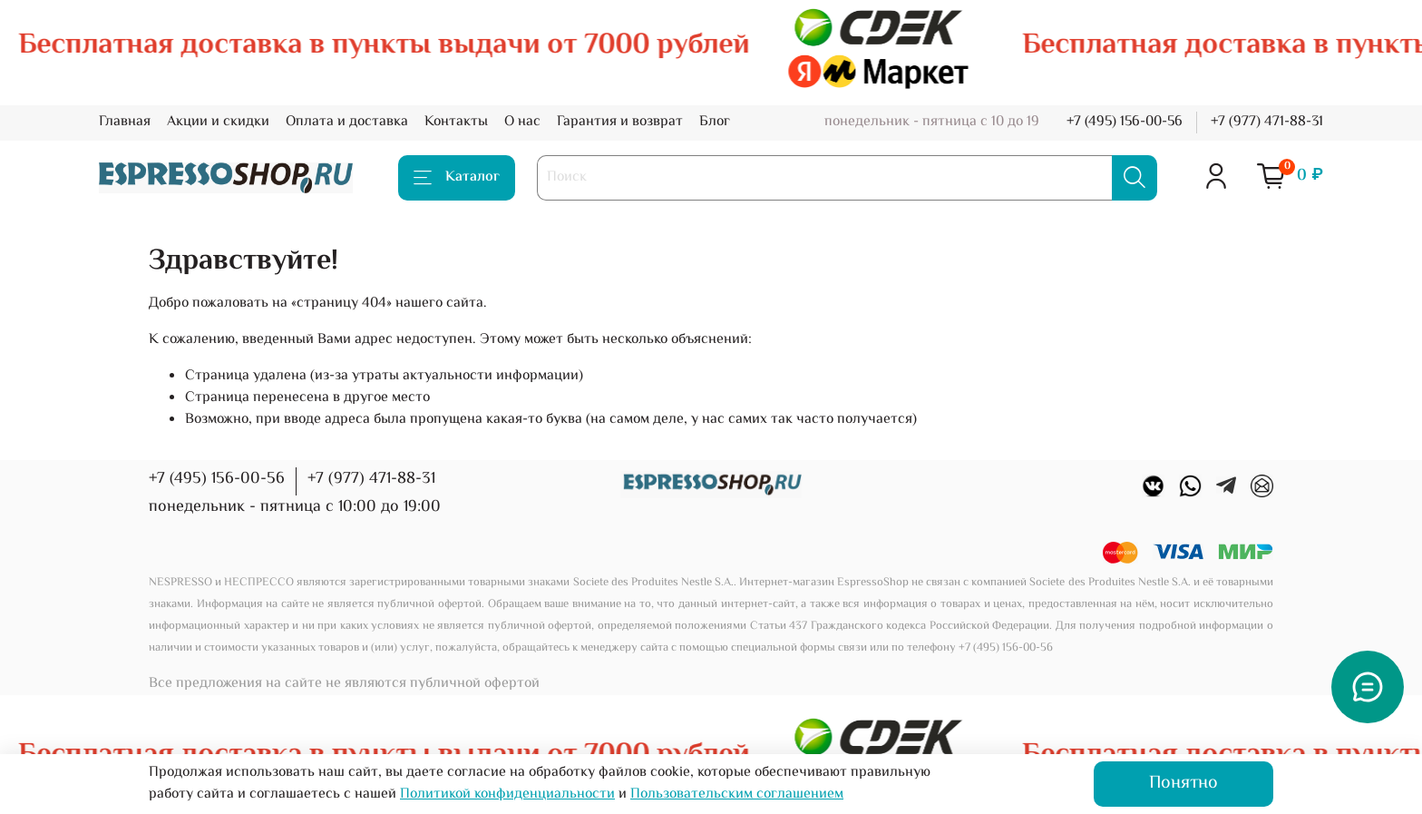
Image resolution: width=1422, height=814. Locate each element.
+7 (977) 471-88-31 (1267, 122)
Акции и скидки (218, 122)
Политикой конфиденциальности (507, 794)
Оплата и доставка (347, 122)
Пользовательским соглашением (736, 794)
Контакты (456, 122)
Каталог (457, 177)
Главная (125, 122)
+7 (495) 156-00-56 (1124, 122)
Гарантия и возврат (620, 122)
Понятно (1183, 784)
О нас (522, 122)
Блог (714, 122)
